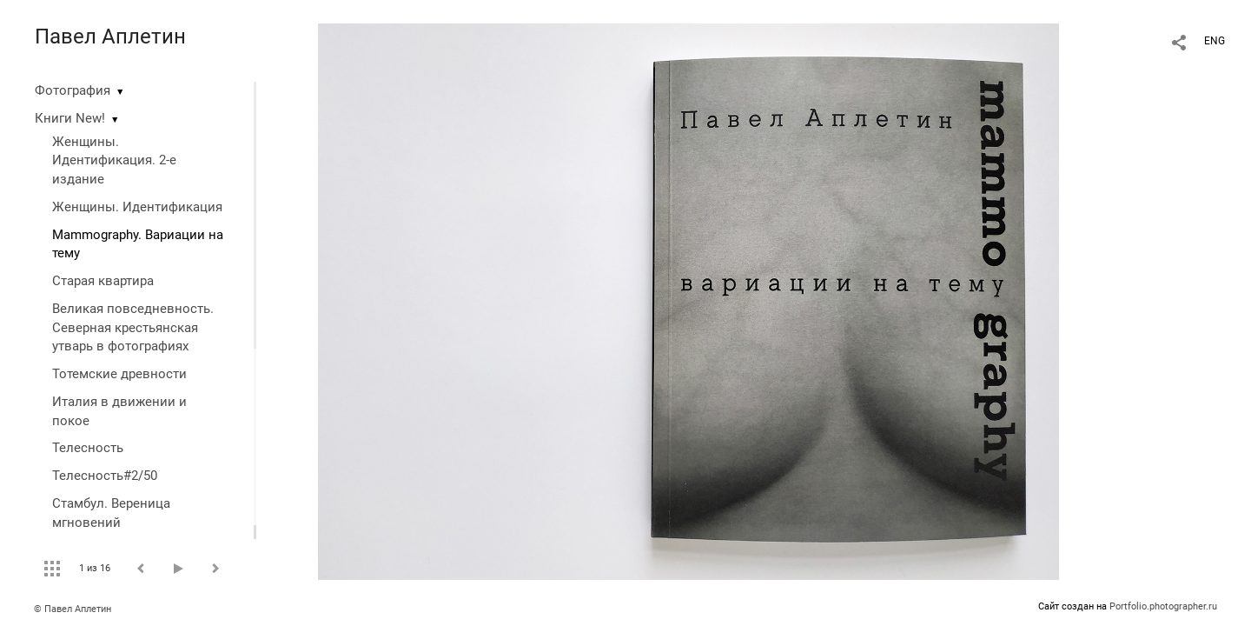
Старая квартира (103, 281)
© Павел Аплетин (72, 609)
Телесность (87, 448)
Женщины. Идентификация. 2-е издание (114, 161)
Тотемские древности (119, 374)
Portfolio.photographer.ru (1163, 606)
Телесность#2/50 (104, 475)
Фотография (72, 90)
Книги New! (70, 118)
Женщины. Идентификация (137, 207)
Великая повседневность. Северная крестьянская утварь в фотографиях (133, 328)
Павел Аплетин (110, 36)
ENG (1214, 41)
